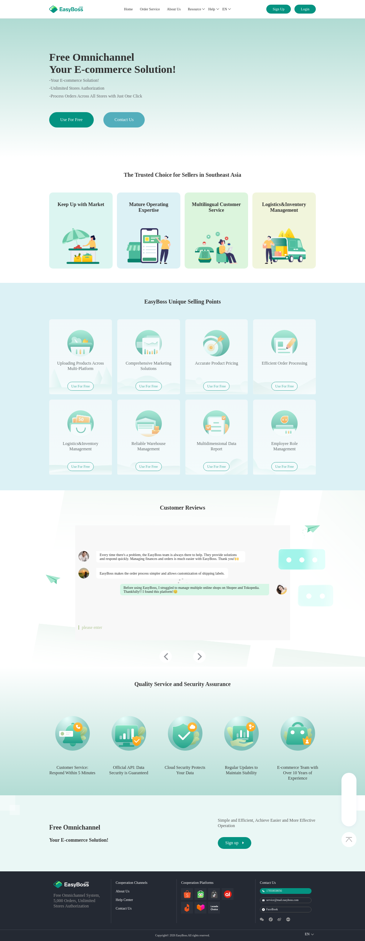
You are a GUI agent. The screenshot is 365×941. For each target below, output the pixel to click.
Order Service (150, 9)
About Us (174, 9)
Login (305, 9)
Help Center (124, 900)
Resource (196, 9)
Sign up (234, 842)
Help (213, 9)
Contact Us (124, 119)
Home (128, 9)
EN (226, 9)
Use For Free (71, 119)
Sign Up (278, 9)
